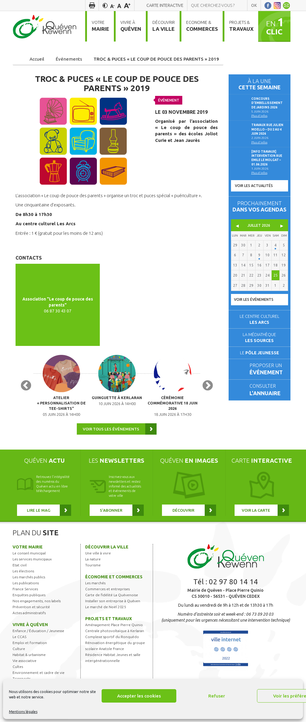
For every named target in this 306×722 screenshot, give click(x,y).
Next (208, 387)
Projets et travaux (108, 621)
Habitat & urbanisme (29, 657)
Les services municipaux (32, 562)
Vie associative (24, 663)
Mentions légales (23, 712)
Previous (26, 387)
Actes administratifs (29, 615)
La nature (93, 562)
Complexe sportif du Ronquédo (112, 639)
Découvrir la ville (106, 549)
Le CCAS (19, 639)
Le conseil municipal (29, 556)
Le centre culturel (259, 319)
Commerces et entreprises (107, 592)
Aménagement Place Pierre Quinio (114, 627)
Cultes (18, 669)
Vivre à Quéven (30, 627)
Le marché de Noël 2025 (105, 609)
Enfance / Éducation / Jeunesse (38, 633)
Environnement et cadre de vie (39, 675)
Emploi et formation (30, 645)
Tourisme (93, 568)
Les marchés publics (29, 580)
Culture (19, 651)
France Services (25, 592)
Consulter (267, 390)
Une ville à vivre (98, 556)
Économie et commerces (114, 579)
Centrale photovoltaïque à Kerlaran (114, 633)
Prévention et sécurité (31, 609)
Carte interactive (164, 5)
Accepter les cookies (139, 695)
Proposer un (267, 370)
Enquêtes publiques (29, 598)
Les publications (26, 586)
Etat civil (20, 568)
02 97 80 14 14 (233, 584)
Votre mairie (28, 549)
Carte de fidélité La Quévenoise (111, 598)
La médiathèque (259, 337)
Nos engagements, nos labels (37, 604)
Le (259, 352)
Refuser (216, 695)
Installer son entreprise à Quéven (112, 604)
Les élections (23, 574)
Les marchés (95, 586)
